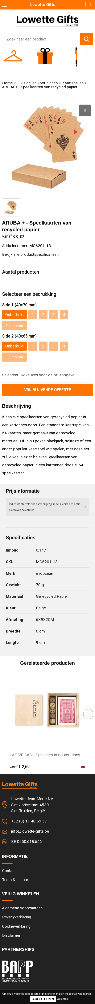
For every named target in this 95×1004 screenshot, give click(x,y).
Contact (9, 870)
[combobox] (41, 39)
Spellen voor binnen (41, 83)
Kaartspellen (73, 83)
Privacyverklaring (16, 917)
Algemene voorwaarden (22, 908)
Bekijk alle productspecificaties (30, 254)
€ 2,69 (20, 766)
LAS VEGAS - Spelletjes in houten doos (45, 755)
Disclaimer (11, 935)
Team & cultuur (15, 879)
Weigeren (62, 998)
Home (7, 83)
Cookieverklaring (16, 926)
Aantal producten (20, 272)
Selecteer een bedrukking (29, 294)
